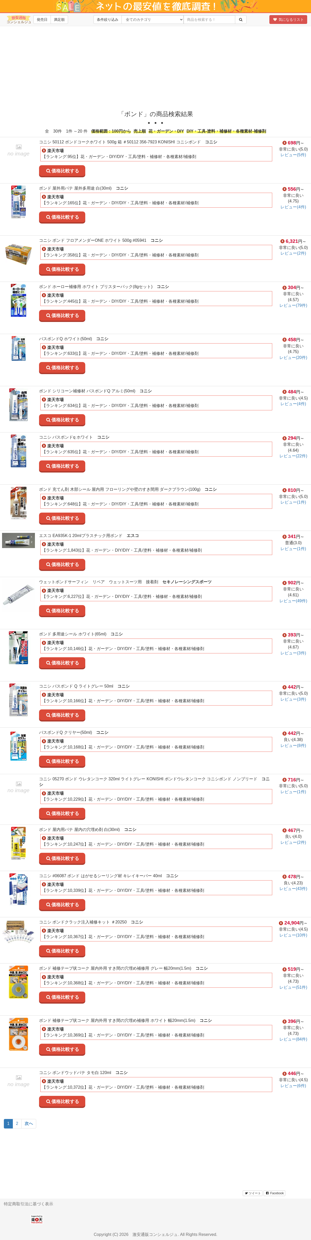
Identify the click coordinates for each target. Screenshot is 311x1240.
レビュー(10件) (293, 935)
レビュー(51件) (293, 987)
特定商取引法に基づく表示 (28, 1204)
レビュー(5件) (293, 155)
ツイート (252, 1193)
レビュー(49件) (293, 601)
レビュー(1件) (293, 502)
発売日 (42, 19)
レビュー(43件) (293, 888)
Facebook (274, 1193)
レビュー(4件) (293, 207)
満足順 (59, 19)
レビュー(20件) (293, 357)
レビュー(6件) (293, 1086)
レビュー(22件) (293, 456)
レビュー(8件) (293, 745)
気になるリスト (288, 19)
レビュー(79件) (293, 305)
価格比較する (62, 170)
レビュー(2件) (293, 253)
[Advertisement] (157, 67)
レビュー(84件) (293, 1039)
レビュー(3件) (293, 653)
